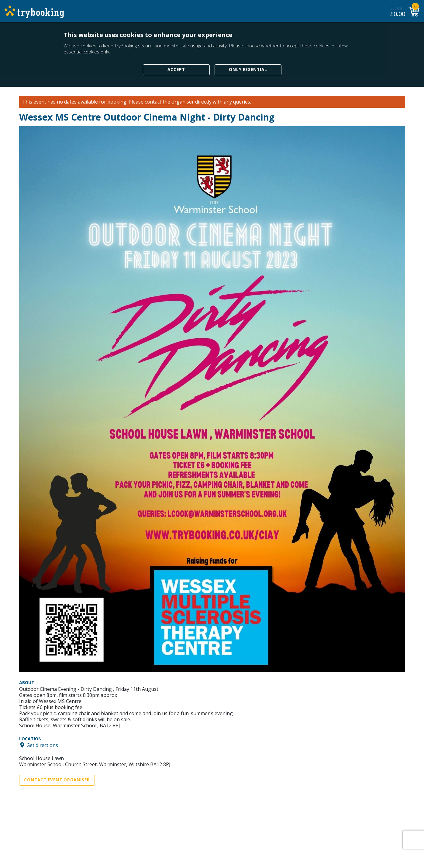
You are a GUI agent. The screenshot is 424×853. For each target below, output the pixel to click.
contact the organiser (169, 102)
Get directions (42, 745)
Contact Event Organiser (57, 780)
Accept (176, 69)
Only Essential (248, 69)
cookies (88, 46)
